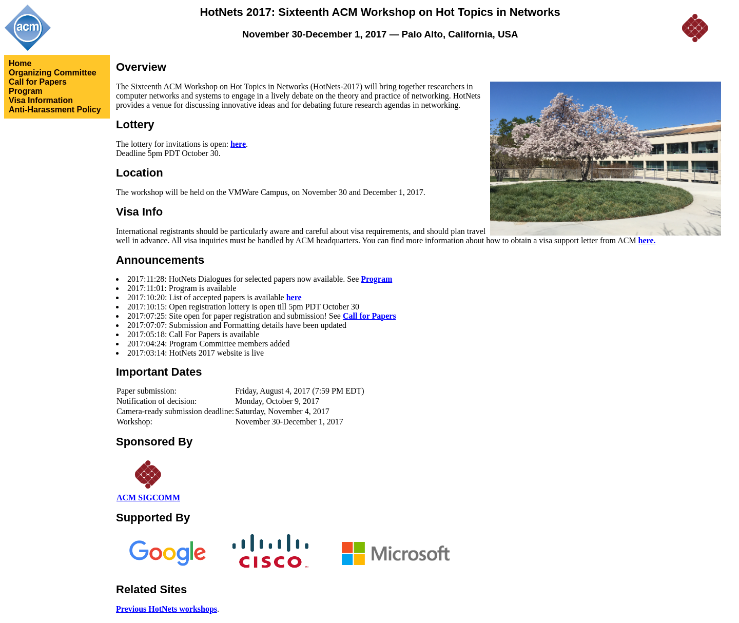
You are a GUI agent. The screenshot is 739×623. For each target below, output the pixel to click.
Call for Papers (38, 81)
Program (26, 91)
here (238, 144)
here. (647, 240)
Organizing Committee (52, 72)
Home (20, 63)
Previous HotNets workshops (166, 609)
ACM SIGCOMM (148, 497)
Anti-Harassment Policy (55, 109)
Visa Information (41, 100)
